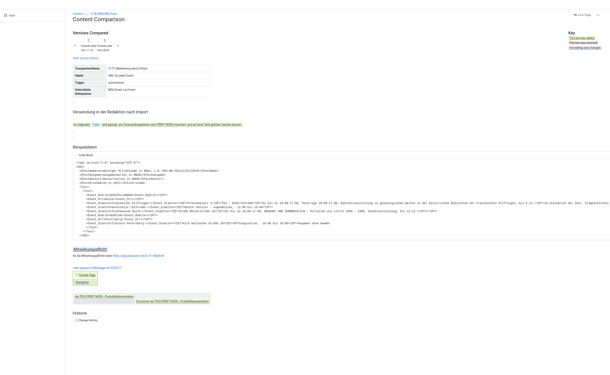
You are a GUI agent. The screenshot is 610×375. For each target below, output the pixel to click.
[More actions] (598, 15)
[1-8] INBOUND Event (104, 13)
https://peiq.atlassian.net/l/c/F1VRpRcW (138, 255)
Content (78, 13)
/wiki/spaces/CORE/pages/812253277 (97, 268)
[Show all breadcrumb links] (86, 14)
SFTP (111, 68)
